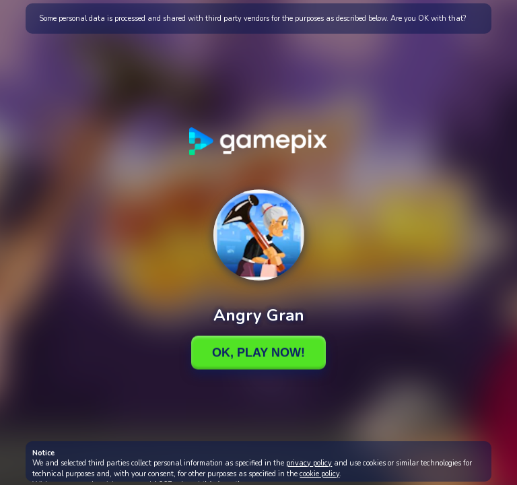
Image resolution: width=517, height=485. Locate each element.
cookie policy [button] (319, 474)
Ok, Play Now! (258, 352)
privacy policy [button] (309, 463)
